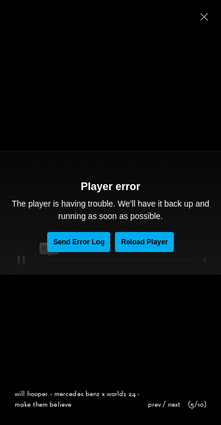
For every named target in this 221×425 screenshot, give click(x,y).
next (174, 404)
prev (154, 404)
